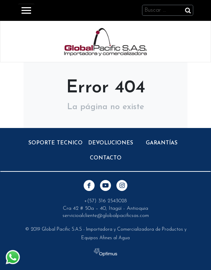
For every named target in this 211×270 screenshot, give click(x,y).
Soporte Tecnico (55, 143)
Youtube (105, 185)
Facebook (89, 185)
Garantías (162, 143)
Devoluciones (110, 143)
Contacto (106, 158)
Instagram (121, 185)
